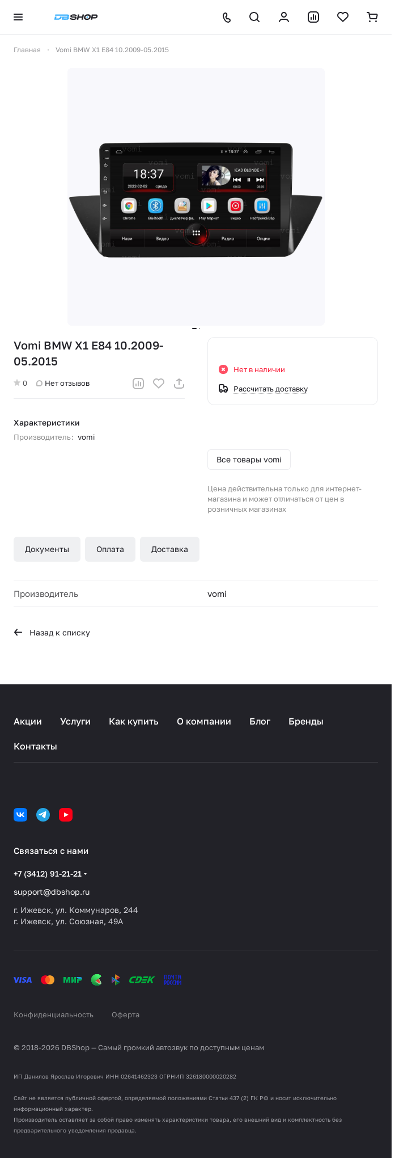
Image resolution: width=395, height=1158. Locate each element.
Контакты (35, 746)
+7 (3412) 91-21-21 (48, 873)
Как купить (134, 721)
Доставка (169, 549)
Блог (259, 721)
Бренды (306, 721)
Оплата (110, 549)
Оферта (125, 1014)
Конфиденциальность (54, 1014)
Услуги (75, 721)
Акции (28, 721)
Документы (47, 549)
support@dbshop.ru (52, 891)
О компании (204, 721)
